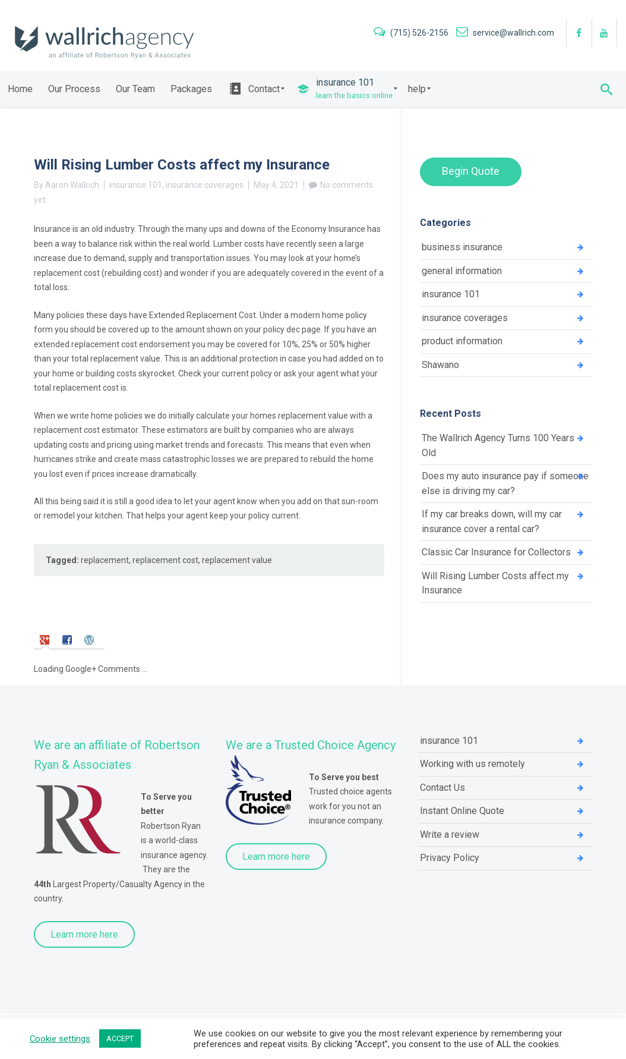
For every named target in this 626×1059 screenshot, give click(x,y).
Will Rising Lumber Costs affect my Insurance (495, 583)
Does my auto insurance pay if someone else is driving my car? (505, 483)
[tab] (46, 639)
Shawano (440, 364)
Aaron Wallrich (72, 185)
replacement (105, 560)
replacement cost (165, 560)
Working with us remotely (472, 763)
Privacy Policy (449, 857)
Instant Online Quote (462, 810)
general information (462, 270)
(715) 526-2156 (412, 32)
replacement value (237, 560)
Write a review (449, 834)
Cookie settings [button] (60, 1038)
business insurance (462, 247)
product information (462, 341)
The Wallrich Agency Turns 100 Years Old (498, 445)
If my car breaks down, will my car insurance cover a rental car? (492, 521)
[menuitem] (20, 88)
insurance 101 (135, 185)
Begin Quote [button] (470, 171)
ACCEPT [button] (120, 1038)
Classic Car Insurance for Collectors (496, 552)
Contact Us (442, 787)
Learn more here (84, 934)
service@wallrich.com (505, 32)
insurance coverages (205, 185)
